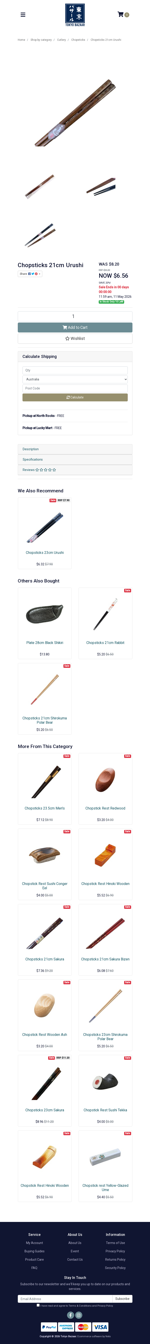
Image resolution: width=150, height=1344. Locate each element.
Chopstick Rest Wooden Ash (44, 1034)
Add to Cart (75, 327)
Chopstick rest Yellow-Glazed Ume (105, 1187)
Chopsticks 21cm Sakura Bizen (105, 959)
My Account (34, 1243)
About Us (74, 1243)
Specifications (33, 459)
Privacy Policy (115, 1251)
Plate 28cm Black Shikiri (44, 643)
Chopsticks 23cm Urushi (45, 552)
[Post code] (75, 388)
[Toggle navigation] (23, 15)
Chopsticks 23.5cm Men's (45, 808)
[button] (75, 338)
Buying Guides (35, 1251)
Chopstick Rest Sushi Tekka (105, 1110)
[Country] (75, 379)
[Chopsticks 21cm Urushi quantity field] (75, 316)
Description (31, 449)
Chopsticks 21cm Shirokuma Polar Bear (44, 720)
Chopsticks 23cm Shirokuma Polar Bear (105, 1036)
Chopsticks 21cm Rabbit (105, 643)
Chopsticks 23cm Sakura (44, 1110)
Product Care (34, 1259)
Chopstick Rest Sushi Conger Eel (44, 886)
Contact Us (75, 1259)
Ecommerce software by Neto (94, 1336)
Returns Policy (115, 1259)
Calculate (75, 397)
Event (75, 1251)
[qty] (75, 370)
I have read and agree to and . (75, 1305)
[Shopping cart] (123, 14)
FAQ (34, 1268)
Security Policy (115, 1268)
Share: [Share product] (29, 273)
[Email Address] (65, 1299)
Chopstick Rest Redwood (105, 808)
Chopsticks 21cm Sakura (44, 959)
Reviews (39, 470)
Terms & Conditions (80, 1305)
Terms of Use (115, 1243)
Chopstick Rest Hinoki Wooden (105, 884)
